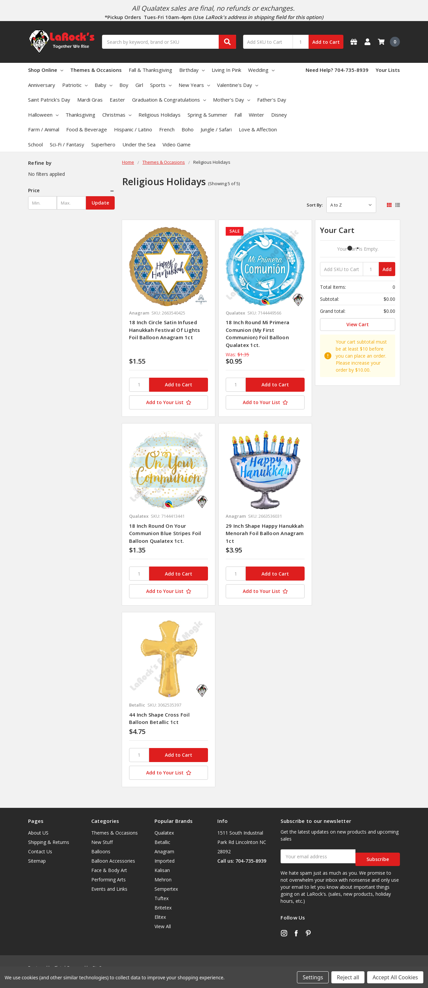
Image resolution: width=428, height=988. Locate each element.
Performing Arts (108, 879)
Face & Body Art (109, 870)
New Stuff (102, 842)
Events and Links (109, 889)
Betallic (162, 842)
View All (162, 926)
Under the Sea (138, 144)
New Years (194, 85)
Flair (59, 962)
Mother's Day (231, 99)
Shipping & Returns (48, 842)
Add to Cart (326, 42)
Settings (313, 977)
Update (100, 203)
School (35, 144)
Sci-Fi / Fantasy (67, 144)
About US (38, 833)
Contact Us (40, 851)
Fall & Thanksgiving (150, 70)
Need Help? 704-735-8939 (337, 70)
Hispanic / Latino (133, 129)
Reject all (348, 977)
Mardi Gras (90, 99)
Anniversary (41, 85)
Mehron (163, 879)
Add (387, 269)
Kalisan (162, 870)
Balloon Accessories (113, 861)
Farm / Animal (43, 129)
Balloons (100, 851)
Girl (139, 85)
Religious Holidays (159, 114)
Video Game (177, 144)
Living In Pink (226, 70)
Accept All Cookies (395, 977)
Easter (117, 99)
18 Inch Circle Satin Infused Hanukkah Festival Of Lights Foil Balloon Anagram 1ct (164, 330)
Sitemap (37, 861)
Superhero (103, 144)
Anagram (164, 851)
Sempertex (166, 889)
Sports (161, 85)
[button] (71, 191)
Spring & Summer (207, 114)
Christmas (116, 114)
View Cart (357, 324)
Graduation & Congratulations (169, 99)
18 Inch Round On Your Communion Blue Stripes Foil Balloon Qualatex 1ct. (165, 533)
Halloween (43, 114)
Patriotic (75, 85)
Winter (256, 114)
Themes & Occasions (96, 70)
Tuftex (161, 898)
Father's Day (271, 99)
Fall (238, 114)
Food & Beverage (86, 129)
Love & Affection (258, 129)
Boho (188, 129)
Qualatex (164, 833)
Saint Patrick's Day (49, 99)
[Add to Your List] (168, 402)
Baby (103, 85)
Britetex (163, 907)
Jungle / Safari (216, 129)
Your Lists (388, 70)
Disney (279, 114)
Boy (123, 85)
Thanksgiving (80, 114)
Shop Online (45, 70)
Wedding (261, 70)
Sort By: (315, 205)
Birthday (192, 70)
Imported (164, 861)
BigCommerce (106, 962)
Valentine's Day (237, 85)
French (167, 129)
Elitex (160, 917)
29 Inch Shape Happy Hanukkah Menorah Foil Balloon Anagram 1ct (265, 533)
